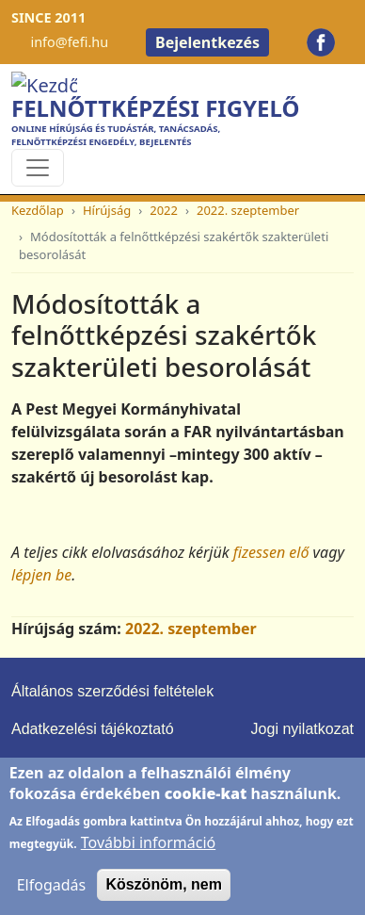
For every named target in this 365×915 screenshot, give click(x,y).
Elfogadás (52, 899)
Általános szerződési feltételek (112, 691)
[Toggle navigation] (37, 168)
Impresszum (52, 767)
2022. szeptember (248, 210)
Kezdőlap (37, 210)
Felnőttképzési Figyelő (155, 107)
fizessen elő (271, 552)
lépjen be (41, 574)
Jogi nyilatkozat (302, 729)
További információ (148, 856)
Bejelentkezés (207, 42)
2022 (164, 210)
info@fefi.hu (69, 42)
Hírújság (107, 210)
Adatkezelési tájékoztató (92, 729)
